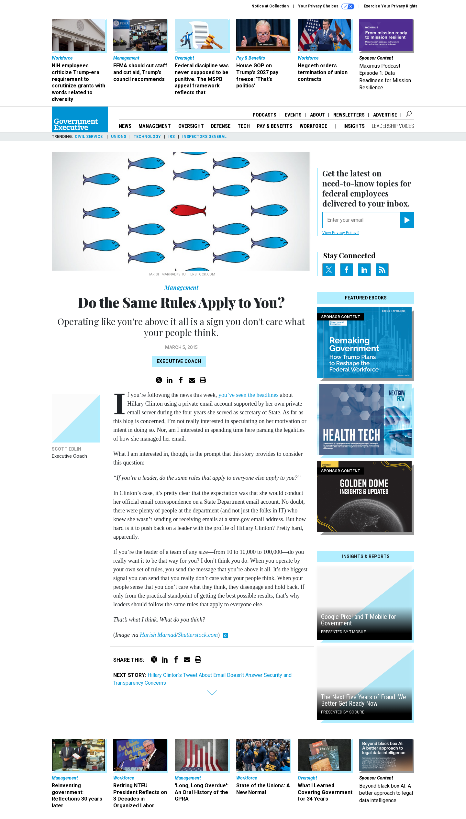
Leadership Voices (393, 126)
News (125, 126)
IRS (171, 136)
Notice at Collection (270, 6)
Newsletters (349, 115)
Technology (147, 136)
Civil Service (89, 136)
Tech (244, 126)
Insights (354, 126)
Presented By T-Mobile (343, 632)
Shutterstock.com (198, 635)
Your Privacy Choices (326, 6)
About (317, 115)
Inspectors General (204, 136)
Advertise (385, 115)
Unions (118, 136)
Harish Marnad (158, 635)
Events (293, 115)
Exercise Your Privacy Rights (390, 6)
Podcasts (264, 115)
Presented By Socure (342, 712)
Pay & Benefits (274, 126)
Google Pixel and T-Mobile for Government (358, 620)
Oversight (191, 126)
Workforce (314, 126)
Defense (220, 126)
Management (155, 126)
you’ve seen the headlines (248, 395)
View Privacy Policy (340, 232)
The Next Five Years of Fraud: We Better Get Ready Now (363, 700)
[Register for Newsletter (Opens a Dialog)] (407, 220)
